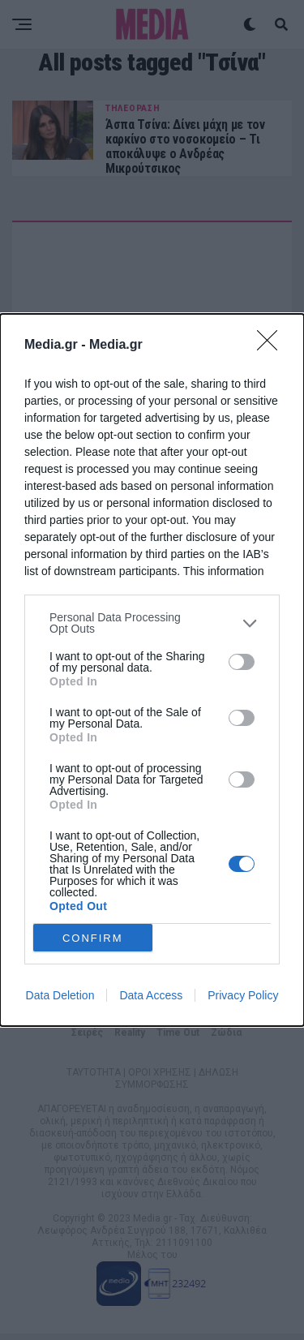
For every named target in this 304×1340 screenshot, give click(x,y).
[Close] (272, 345)
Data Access (150, 995)
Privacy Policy (243, 995)
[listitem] (152, 623)
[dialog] (152, 670)
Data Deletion (60, 995)
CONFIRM (92, 937)
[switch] (242, 662)
